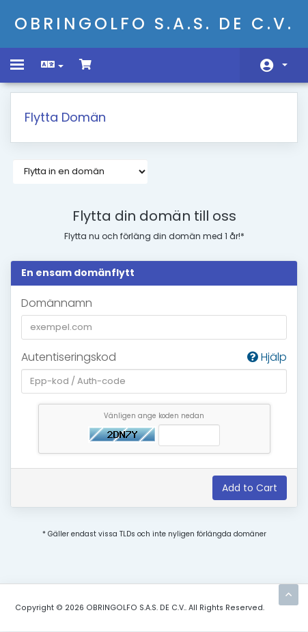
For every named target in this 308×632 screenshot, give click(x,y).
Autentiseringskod (154, 358)
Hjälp (267, 357)
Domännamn (56, 303)
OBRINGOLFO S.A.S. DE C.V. (154, 23)
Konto (285, 65)
